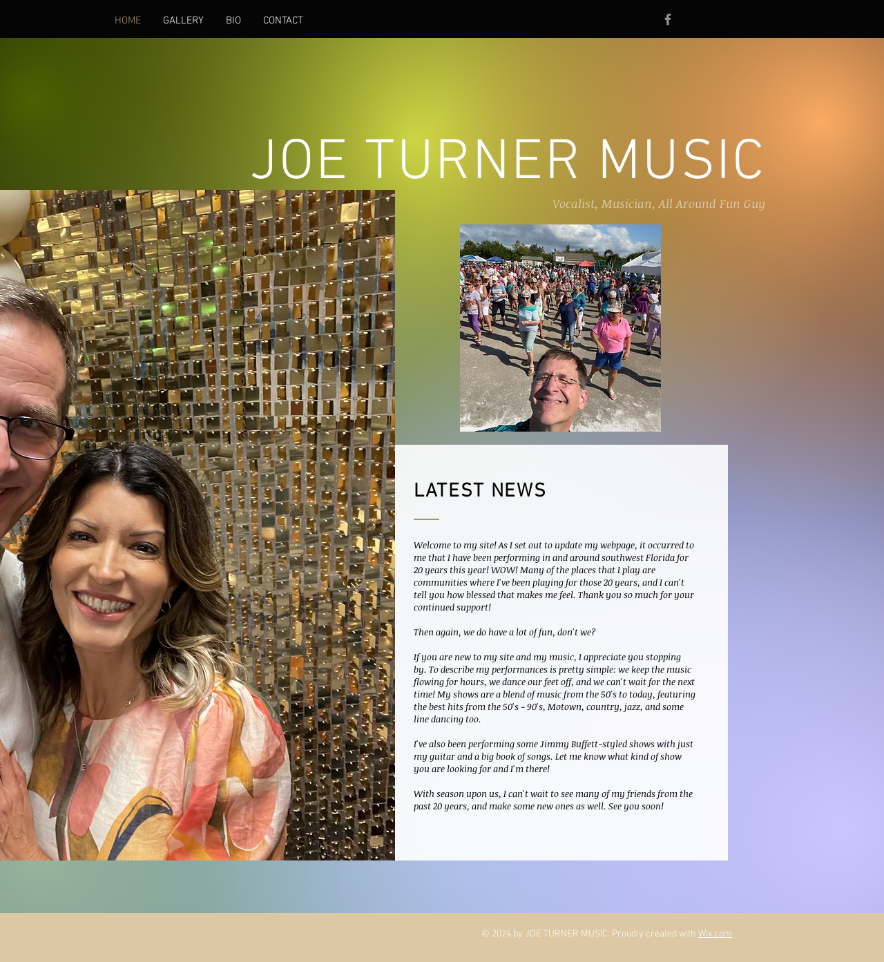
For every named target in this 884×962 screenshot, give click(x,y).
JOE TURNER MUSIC (507, 163)
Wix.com (715, 934)
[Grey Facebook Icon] (667, 19)
